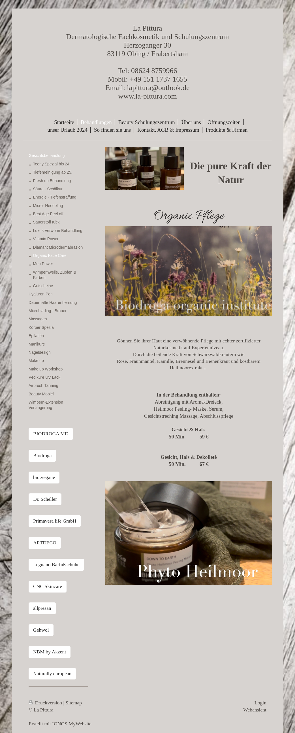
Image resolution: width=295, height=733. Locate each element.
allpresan (42, 608)
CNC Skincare (47, 586)
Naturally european (52, 673)
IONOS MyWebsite (71, 723)
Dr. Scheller (45, 499)
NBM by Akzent (49, 652)
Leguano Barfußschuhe (56, 564)
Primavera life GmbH (54, 521)
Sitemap (74, 703)
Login (260, 703)
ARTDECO (44, 543)
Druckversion (46, 703)
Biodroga (42, 455)
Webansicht (254, 710)
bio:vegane (44, 477)
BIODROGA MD (51, 433)
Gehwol (41, 630)
